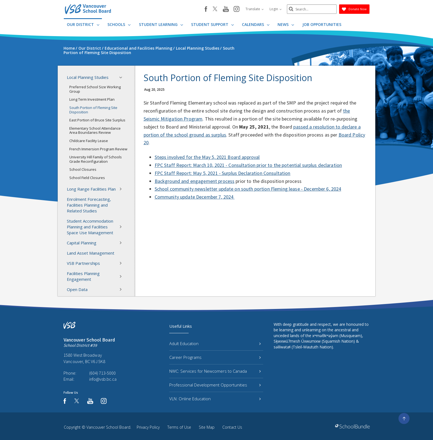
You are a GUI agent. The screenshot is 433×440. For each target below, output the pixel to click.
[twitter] (215, 9)
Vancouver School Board (108, 427)
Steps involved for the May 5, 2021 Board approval (207, 157)
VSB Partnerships (96, 263)
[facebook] (206, 9)
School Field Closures (87, 177)
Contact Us (232, 427)
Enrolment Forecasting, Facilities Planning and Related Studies (89, 205)
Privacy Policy (148, 427)
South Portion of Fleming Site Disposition (93, 109)
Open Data (96, 289)
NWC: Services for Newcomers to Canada (215, 371)
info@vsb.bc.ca (103, 379)
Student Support (212, 24)
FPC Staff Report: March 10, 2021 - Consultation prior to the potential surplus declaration (248, 165)
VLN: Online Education (215, 398)
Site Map (207, 427)
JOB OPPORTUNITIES (321, 24)
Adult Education (215, 343)
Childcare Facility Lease (88, 140)
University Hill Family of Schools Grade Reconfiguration (95, 159)
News (286, 24)
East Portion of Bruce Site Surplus (97, 120)
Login (276, 9)
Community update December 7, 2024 (195, 197)
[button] (122, 77)
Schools (119, 24)
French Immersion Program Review (98, 148)
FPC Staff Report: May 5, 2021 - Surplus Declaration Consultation (223, 173)
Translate (254, 9)
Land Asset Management (90, 253)
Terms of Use (179, 427)
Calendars (256, 24)
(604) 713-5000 (102, 373)
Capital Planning (96, 243)
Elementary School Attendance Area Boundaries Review (95, 130)
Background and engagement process (195, 181)
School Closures (82, 169)
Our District (83, 24)
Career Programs (215, 357)
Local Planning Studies (96, 77)
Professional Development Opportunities (215, 385)
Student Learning (161, 24)
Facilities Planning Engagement (96, 276)
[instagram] (236, 9)
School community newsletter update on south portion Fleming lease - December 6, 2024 (248, 189)
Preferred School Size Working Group (95, 89)
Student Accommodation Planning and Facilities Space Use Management (96, 226)
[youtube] (226, 9)
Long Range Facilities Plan (96, 189)
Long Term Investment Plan (92, 99)
